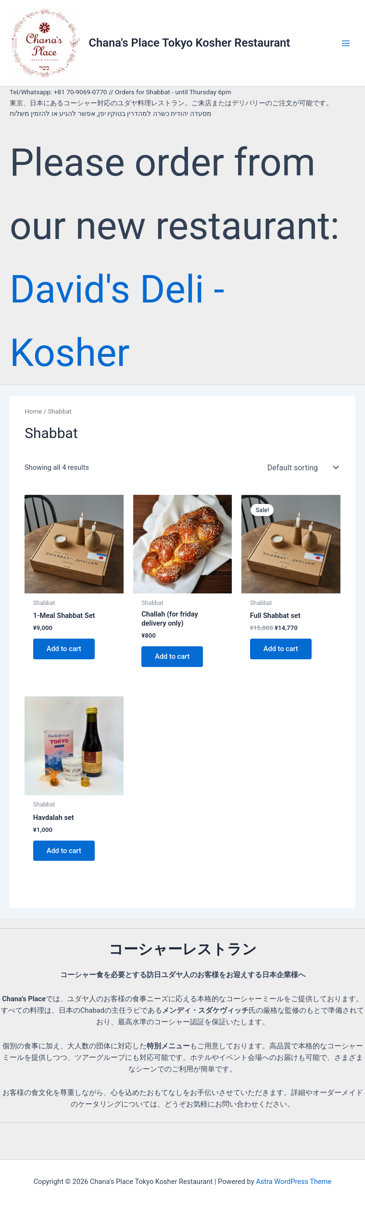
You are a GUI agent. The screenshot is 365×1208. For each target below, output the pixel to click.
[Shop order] (302, 467)
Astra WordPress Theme (293, 1181)
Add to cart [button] (64, 648)
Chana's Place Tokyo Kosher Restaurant (189, 43)
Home (33, 411)
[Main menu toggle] (345, 42)
